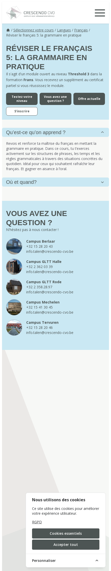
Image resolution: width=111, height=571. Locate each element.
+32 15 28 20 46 (39, 327)
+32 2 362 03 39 (39, 266)
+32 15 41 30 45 (39, 307)
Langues (64, 30)
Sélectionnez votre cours (33, 30)
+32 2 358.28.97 (39, 286)
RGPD (37, 522)
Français (81, 30)
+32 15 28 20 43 (39, 246)
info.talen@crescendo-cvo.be (49, 251)
